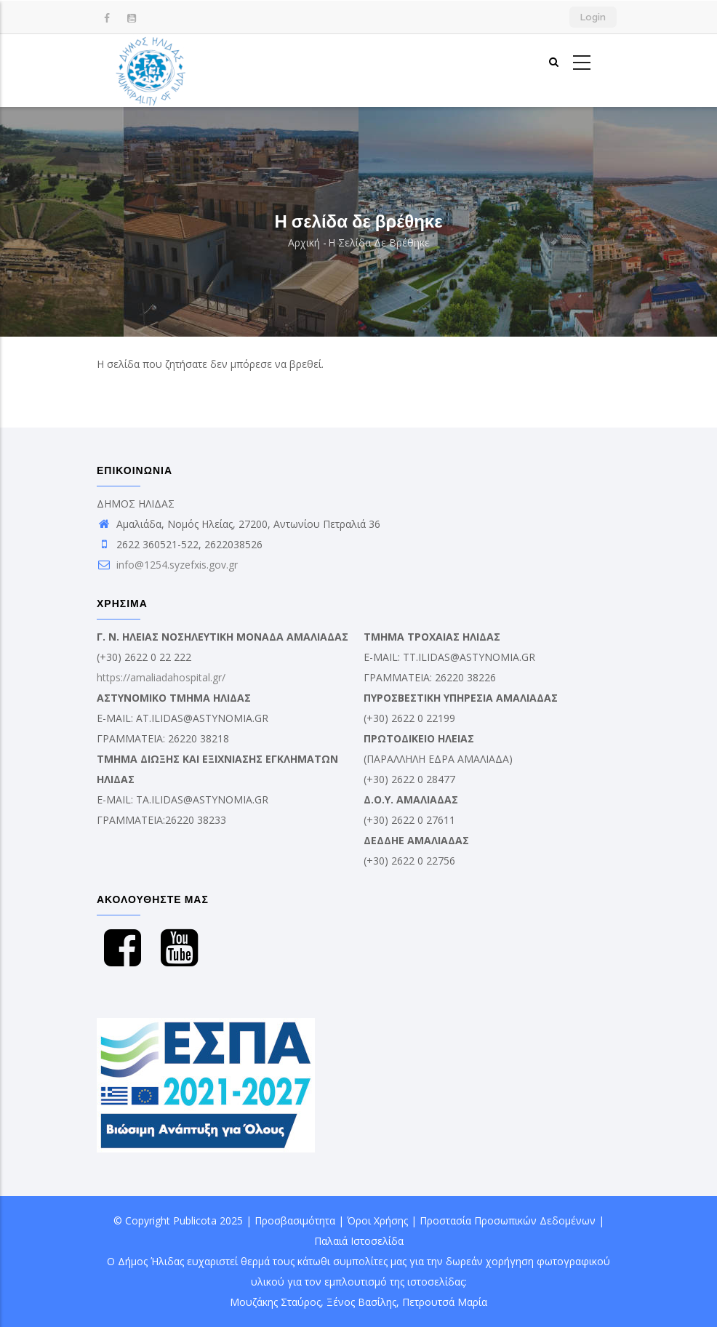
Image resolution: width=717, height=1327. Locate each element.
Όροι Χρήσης (377, 1220)
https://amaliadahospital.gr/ (161, 677)
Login (593, 17)
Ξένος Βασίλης (361, 1302)
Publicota (195, 1220)
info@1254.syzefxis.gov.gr (167, 565)
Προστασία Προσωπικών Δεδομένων (508, 1220)
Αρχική (304, 242)
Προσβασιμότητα (295, 1220)
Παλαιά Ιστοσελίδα (359, 1241)
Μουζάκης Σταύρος (275, 1302)
